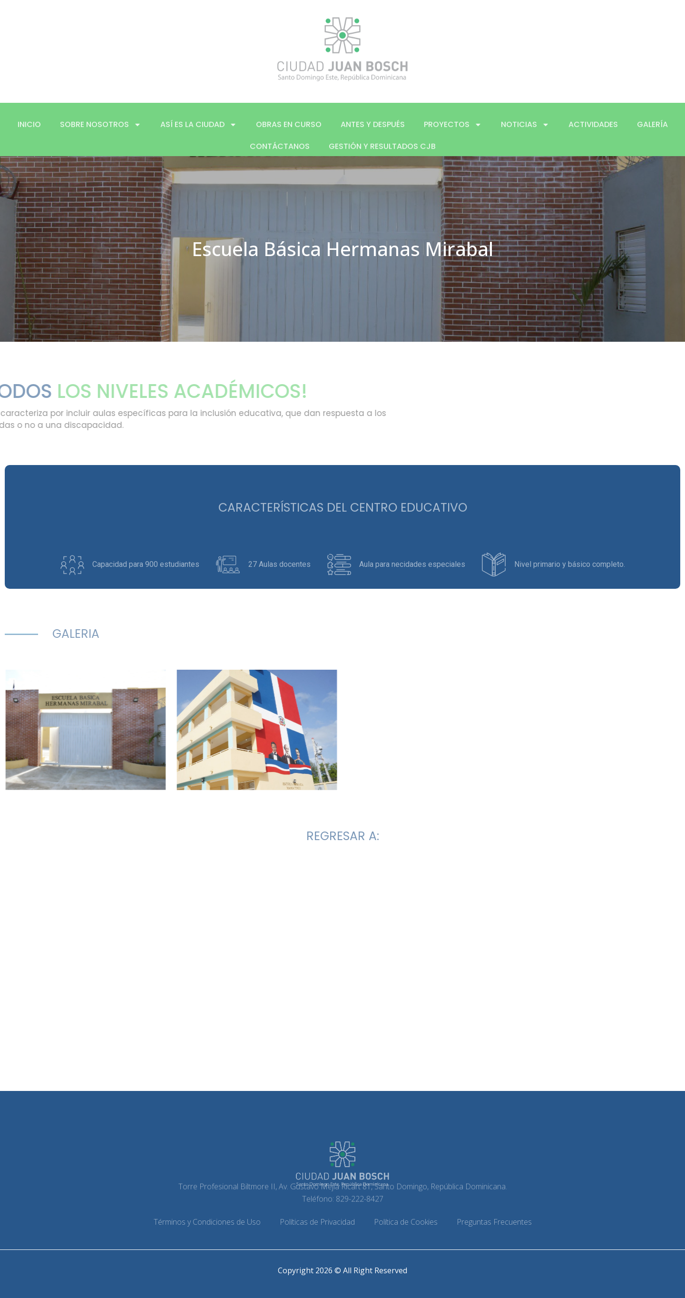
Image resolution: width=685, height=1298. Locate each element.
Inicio (29, 134)
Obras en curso (289, 134)
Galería (652, 134)
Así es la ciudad (198, 134)
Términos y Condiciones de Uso (207, 1222)
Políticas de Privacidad (317, 1222)
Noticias (525, 134)
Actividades (593, 134)
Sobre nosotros (100, 134)
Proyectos (453, 134)
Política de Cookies (406, 1222)
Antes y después (373, 134)
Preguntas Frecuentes (494, 1222)
